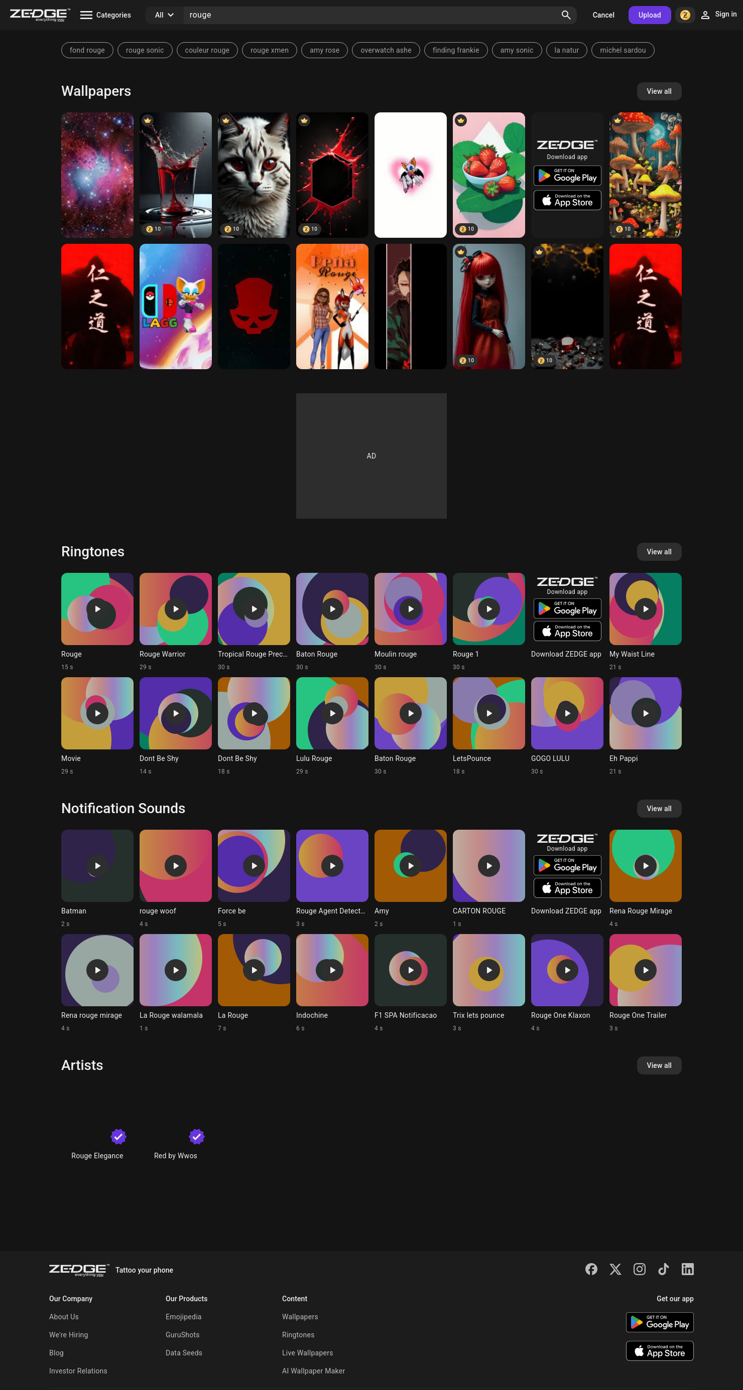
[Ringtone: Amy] (411, 879)
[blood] (176, 175)
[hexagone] (332, 175)
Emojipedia (184, 1317)
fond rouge (87, 50)
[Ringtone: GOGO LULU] (567, 726)
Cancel (603, 15)
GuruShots (183, 1335)
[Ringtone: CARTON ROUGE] (489, 879)
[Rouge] (411, 175)
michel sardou (623, 50)
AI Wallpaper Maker (313, 1371)
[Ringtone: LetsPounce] (489, 726)
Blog (56, 1353)
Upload (650, 15)
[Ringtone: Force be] (254, 879)
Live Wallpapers (307, 1353)
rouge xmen (270, 50)
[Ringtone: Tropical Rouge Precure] (254, 622)
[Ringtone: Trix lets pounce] (489, 983)
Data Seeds (184, 1353)
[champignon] (645, 175)
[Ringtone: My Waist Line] (645, 622)
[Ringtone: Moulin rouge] (411, 622)
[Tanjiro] (411, 306)
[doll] (489, 306)
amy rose (324, 50)
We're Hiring (68, 1335)
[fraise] (489, 175)
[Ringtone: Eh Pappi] (645, 726)
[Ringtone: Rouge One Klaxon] (567, 983)
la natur (567, 50)
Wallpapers (300, 1317)
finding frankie (456, 50)
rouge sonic (145, 50)
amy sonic (517, 50)
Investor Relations (78, 1371)
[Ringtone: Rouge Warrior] (176, 622)
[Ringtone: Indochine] (332, 983)
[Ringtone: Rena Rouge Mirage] (645, 879)
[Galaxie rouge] (97, 175)
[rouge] (567, 306)
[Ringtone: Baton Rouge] (332, 622)
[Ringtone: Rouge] (97, 622)
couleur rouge (207, 50)
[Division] (254, 306)
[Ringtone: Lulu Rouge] (332, 726)
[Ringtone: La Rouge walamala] (176, 983)
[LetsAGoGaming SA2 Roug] (176, 306)
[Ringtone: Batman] (97, 879)
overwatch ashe (386, 50)
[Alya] (332, 306)
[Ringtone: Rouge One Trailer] (645, 983)
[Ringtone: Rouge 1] (489, 622)
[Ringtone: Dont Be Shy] (176, 726)
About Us (64, 1317)
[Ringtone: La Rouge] (254, 983)
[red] (254, 175)
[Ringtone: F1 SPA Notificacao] (411, 983)
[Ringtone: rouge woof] (176, 879)
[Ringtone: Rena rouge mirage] (97, 983)
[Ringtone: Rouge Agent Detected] (332, 879)
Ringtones (298, 1335)
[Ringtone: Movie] (97, 726)
